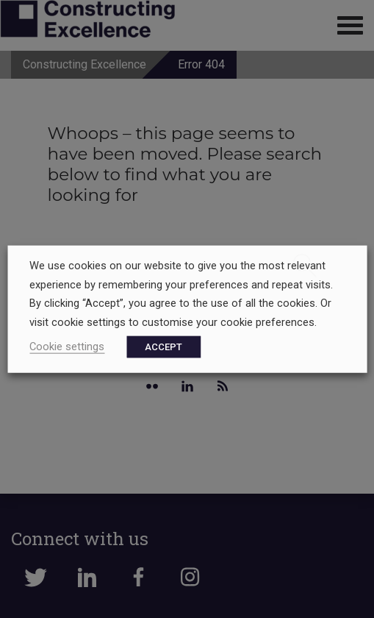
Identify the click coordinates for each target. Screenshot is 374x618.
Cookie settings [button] (66, 345)
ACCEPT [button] (163, 346)
